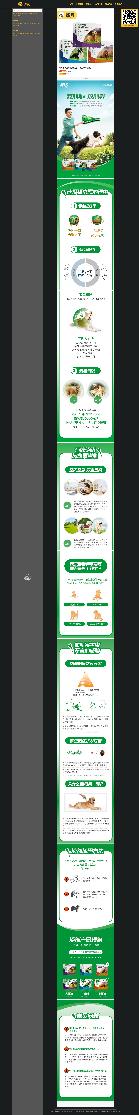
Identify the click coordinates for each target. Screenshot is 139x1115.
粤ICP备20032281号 (84, 1111)
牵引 (17, 25)
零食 (17, 23)
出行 (17, 35)
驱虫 (14, 13)
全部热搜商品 (16, 15)
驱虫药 (35, 13)
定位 (27, 13)
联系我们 (118, 1111)
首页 (71, 4)
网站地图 (113, 1111)
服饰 (14, 25)
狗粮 (30, 13)
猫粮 (23, 13)
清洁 (24, 23)
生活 (35, 23)
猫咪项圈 (18, 13)
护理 (31, 23)
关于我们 (118, 4)
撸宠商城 (79, 4)
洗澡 (39, 23)
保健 (28, 23)
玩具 (21, 23)
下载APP (89, 4)
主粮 (14, 23)
